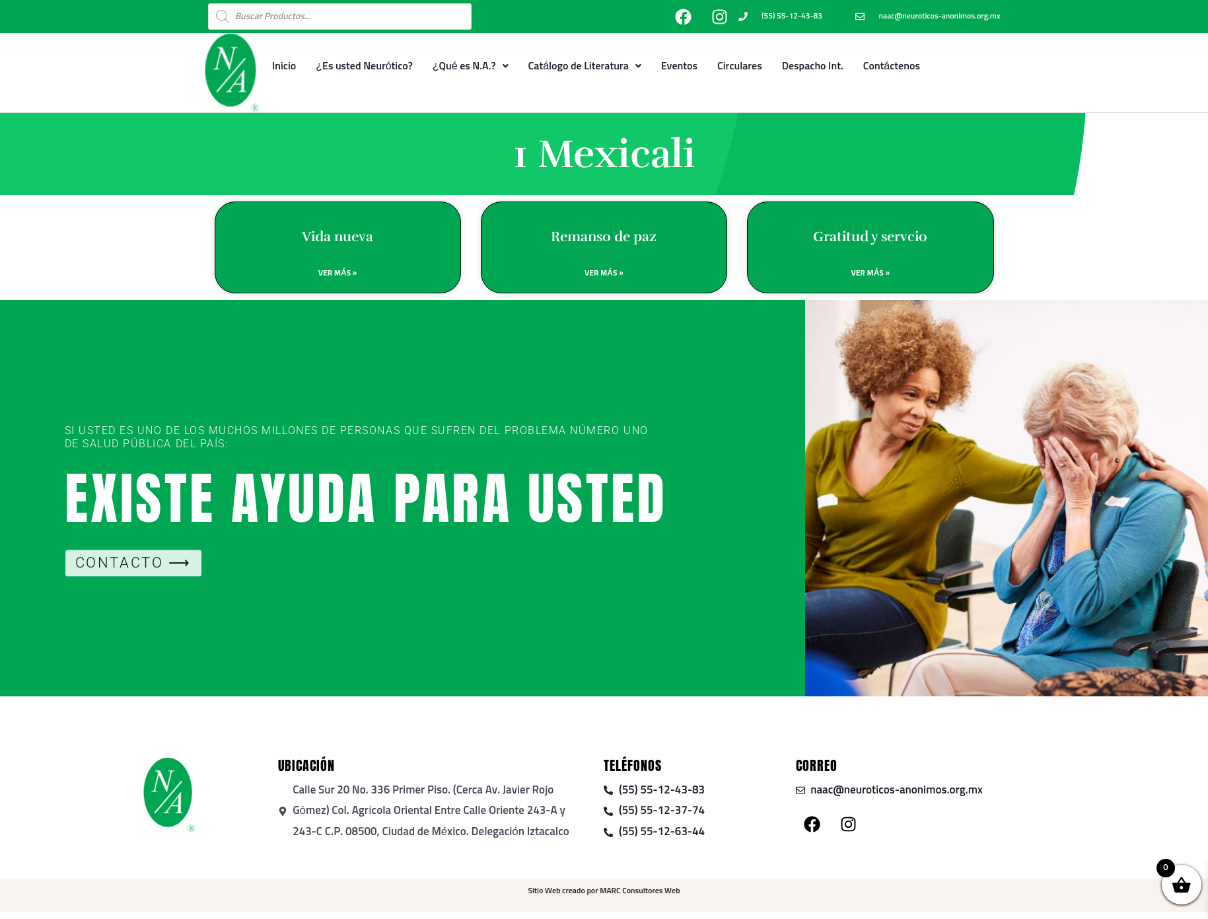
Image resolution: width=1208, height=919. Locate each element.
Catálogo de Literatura (584, 66)
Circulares (739, 66)
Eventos (679, 66)
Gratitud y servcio (870, 236)
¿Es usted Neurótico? (364, 66)
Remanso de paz (604, 236)
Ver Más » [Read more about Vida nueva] (337, 273)
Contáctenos (891, 66)
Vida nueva (337, 236)
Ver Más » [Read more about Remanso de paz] (604, 273)
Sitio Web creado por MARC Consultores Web (604, 891)
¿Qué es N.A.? (471, 66)
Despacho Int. (812, 66)
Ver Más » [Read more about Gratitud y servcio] (870, 273)
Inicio (284, 66)
